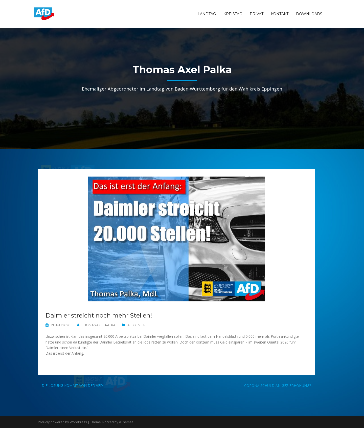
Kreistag (232, 14)
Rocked (108, 422)
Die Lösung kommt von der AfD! (73, 385)
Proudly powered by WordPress (62, 422)
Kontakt (279, 14)
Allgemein (136, 325)
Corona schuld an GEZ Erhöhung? (277, 385)
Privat (256, 14)
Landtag (207, 14)
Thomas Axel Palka (99, 325)
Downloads (309, 14)
